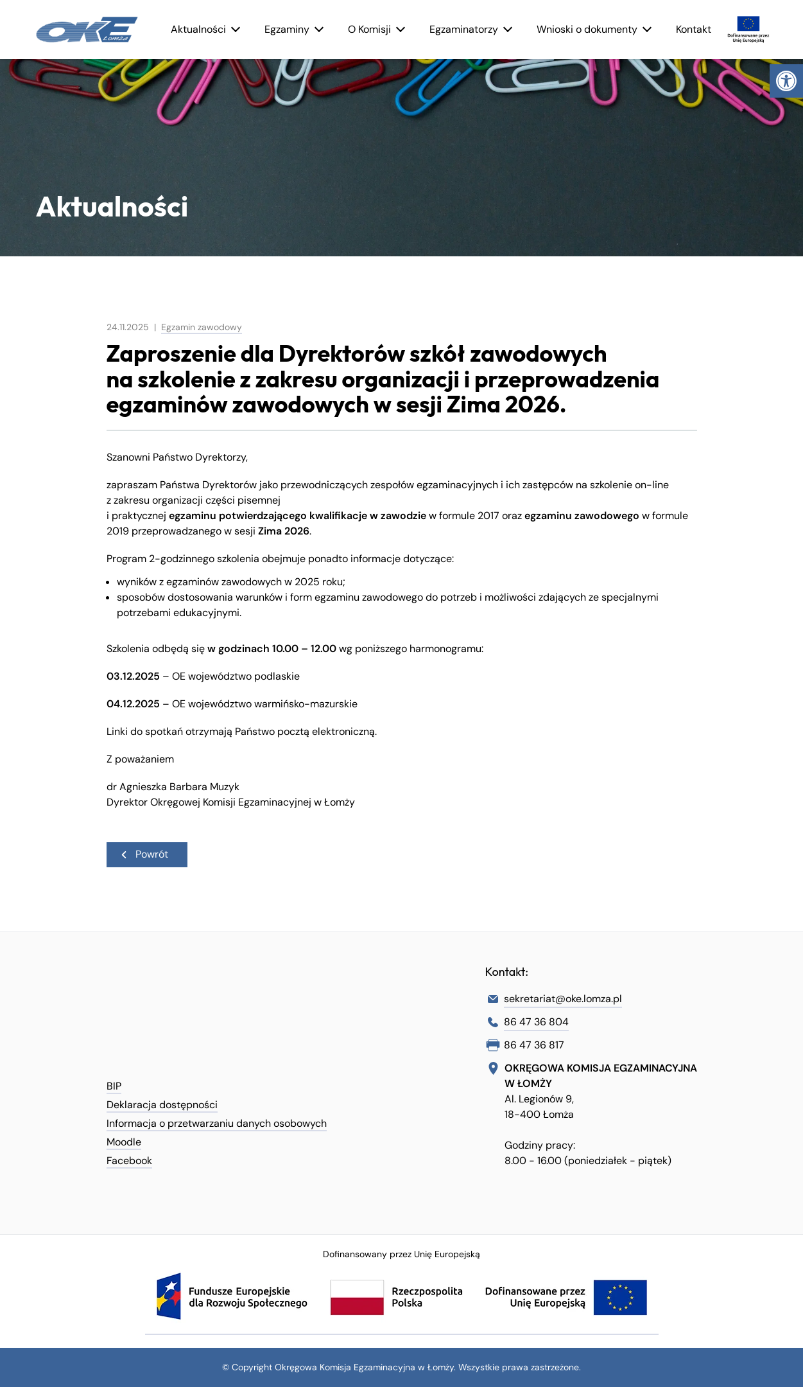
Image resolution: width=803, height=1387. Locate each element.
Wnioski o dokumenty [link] (587, 29)
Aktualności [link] (198, 29)
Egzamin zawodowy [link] (201, 327)
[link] (786, 81)
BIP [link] (114, 1086)
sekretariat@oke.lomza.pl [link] (563, 998)
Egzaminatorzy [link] (463, 29)
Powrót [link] (143, 854)
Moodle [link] (124, 1142)
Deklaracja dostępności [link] (162, 1104)
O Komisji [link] (369, 29)
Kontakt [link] (693, 29)
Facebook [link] (129, 1160)
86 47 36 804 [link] (536, 1022)
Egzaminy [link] (286, 29)
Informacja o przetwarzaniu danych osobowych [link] (217, 1123)
